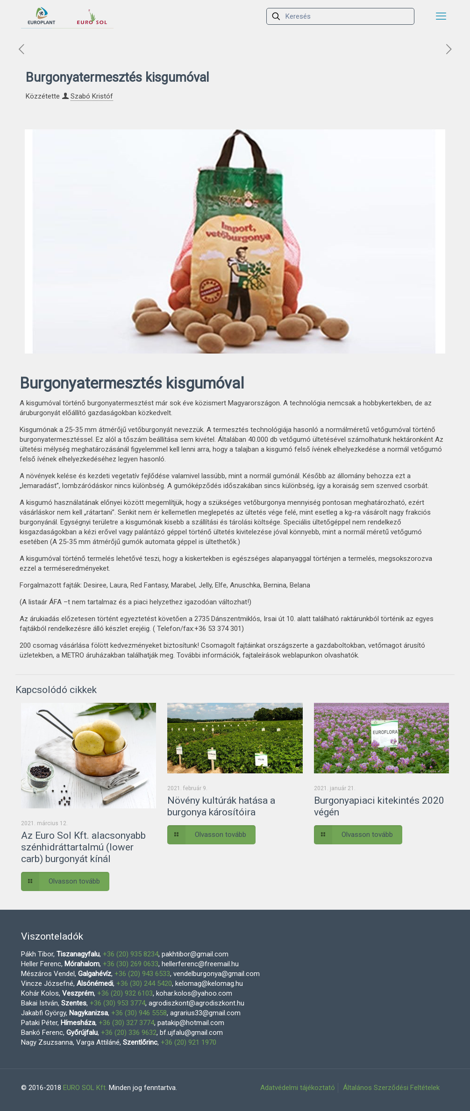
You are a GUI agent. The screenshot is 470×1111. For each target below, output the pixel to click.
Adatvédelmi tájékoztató (297, 1087)
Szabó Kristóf (92, 96)
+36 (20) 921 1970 (188, 1042)
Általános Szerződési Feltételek (391, 1087)
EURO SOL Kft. (85, 1087)
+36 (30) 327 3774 (126, 1023)
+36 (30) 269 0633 (130, 964)
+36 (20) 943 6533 (142, 973)
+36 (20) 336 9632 (129, 1032)
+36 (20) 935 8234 (130, 954)
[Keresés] (340, 16)
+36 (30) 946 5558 (139, 1013)
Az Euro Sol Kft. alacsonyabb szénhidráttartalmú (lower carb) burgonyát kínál (83, 847)
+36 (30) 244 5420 (144, 983)
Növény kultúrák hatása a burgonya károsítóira (221, 806)
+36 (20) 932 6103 (125, 993)
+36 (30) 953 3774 (117, 1003)
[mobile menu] (441, 16)
